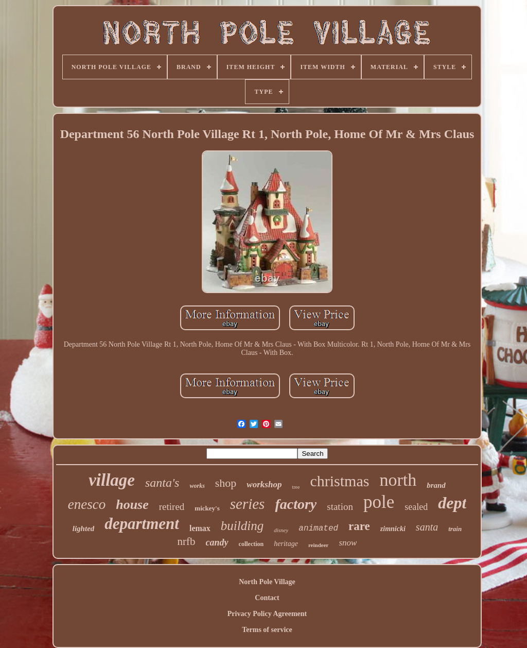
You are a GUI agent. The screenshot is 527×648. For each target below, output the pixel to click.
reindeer (318, 545)
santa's (162, 482)
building (242, 526)
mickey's (207, 508)
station (340, 506)
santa (427, 527)
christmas (339, 480)
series (247, 504)
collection (251, 544)
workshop (264, 484)
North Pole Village (267, 582)
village (112, 480)
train (455, 529)
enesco (87, 504)
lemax (199, 528)
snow (348, 543)
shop (226, 482)
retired (172, 506)
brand (436, 485)
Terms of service (267, 630)
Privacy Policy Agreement (267, 614)
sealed (416, 507)
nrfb (187, 541)
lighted (84, 528)
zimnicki (393, 529)
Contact (267, 598)
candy (217, 542)
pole (378, 502)
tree (296, 487)
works (196, 485)
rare (359, 526)
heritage (286, 544)
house (132, 504)
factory (296, 504)
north (397, 479)
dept (452, 502)
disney (281, 530)
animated (318, 528)
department (141, 524)
